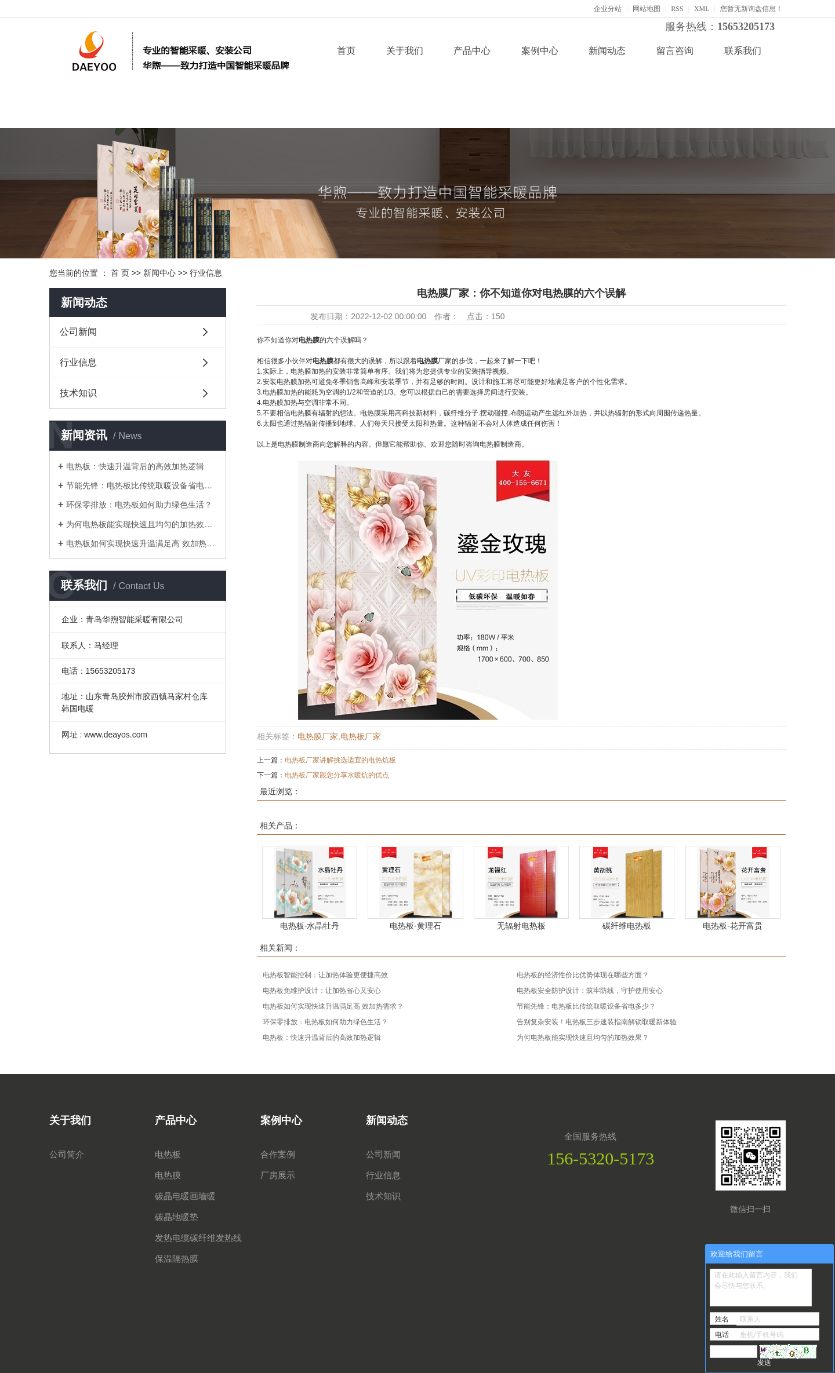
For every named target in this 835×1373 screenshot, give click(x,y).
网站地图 (646, 9)
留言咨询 (675, 51)
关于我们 (404, 51)
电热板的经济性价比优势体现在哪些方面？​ (583, 975)
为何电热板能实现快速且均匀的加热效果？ (141, 524)
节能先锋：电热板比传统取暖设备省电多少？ (141, 485)
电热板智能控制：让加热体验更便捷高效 (325, 975)
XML (702, 9)
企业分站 (608, 9)
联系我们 (742, 51)
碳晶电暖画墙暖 (185, 1196)
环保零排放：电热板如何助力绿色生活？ (139, 504)
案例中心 (539, 51)
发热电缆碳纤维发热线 (198, 1238)
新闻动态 (607, 51)
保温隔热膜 (176, 1259)
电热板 (168, 1154)
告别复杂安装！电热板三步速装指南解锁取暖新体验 (597, 1022)
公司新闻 (78, 332)
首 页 (120, 272)
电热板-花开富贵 (733, 925)
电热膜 (168, 1175)
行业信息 (206, 272)
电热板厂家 (360, 736)
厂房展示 (277, 1175)
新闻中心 (159, 272)
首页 (346, 51)
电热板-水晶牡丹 (310, 925)
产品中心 (472, 51)
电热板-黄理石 (415, 925)
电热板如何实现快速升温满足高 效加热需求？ (141, 543)
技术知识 (78, 393)
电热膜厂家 (317, 736)
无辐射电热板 (521, 925)
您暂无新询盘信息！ (751, 9)
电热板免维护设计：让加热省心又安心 (322, 991)
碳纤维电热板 (626, 925)
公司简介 (66, 1154)
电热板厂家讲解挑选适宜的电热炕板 (340, 760)
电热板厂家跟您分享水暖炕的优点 (337, 775)
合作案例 (277, 1154)
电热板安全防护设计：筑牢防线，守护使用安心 (590, 991)
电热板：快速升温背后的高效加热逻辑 (135, 466)
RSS (677, 9)
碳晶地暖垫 (176, 1217)
